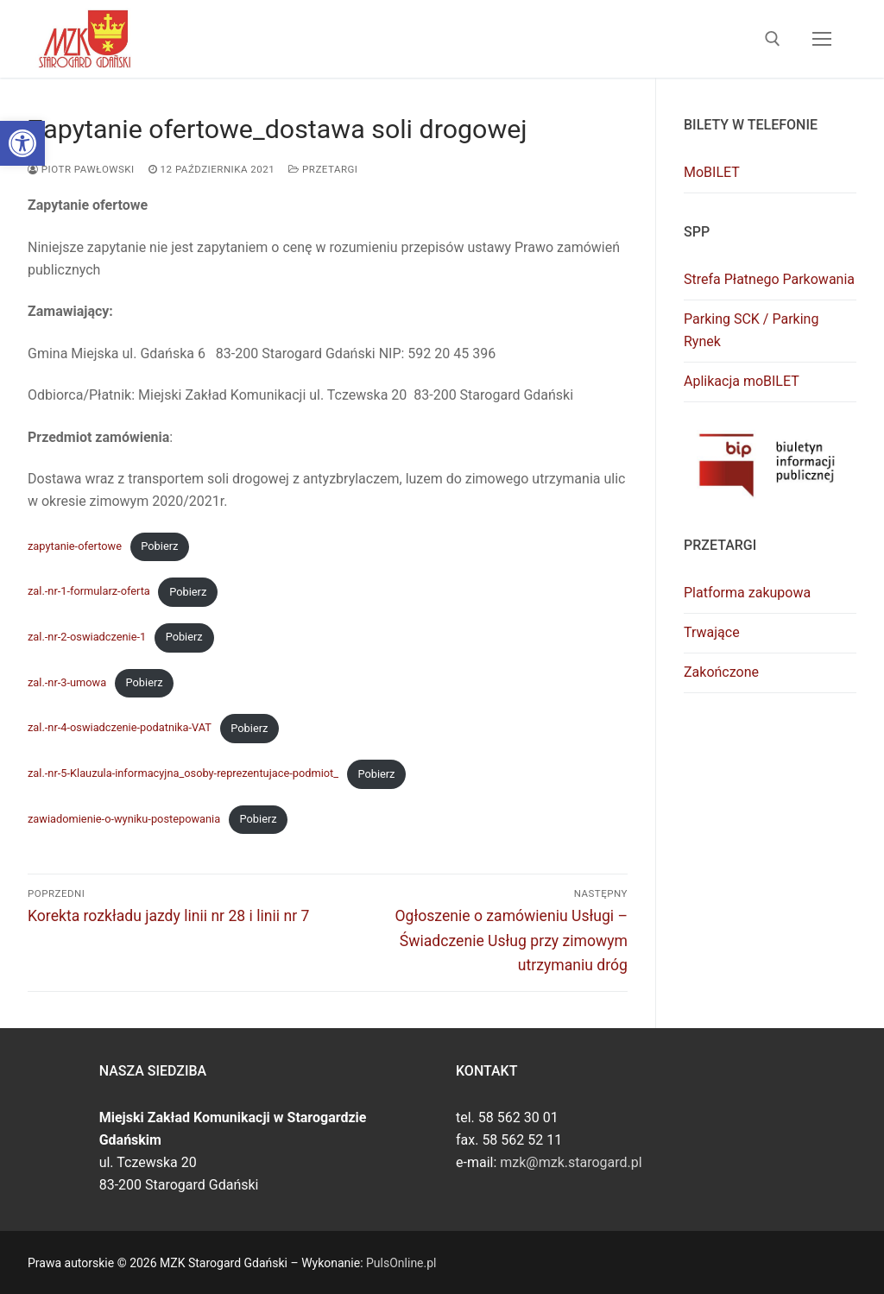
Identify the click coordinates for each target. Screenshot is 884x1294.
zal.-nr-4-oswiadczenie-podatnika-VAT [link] (120, 728)
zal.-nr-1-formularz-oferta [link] (89, 591)
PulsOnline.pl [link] (401, 1263)
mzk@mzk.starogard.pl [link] (570, 1162)
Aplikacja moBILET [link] (741, 381)
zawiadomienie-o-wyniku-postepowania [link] (124, 818)
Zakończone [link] (721, 672)
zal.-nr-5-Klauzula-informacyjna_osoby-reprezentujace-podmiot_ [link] (183, 773)
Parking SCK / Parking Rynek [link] (751, 330)
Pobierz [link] (159, 546)
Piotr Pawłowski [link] (81, 169)
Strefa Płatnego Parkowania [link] (769, 279)
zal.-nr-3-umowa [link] (67, 682)
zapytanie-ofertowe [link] (75, 546)
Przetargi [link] (322, 169)
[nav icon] (821, 39)
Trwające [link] (712, 632)
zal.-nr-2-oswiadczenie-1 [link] (87, 636)
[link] (22, 143)
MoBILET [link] (712, 172)
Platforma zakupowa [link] (747, 592)
